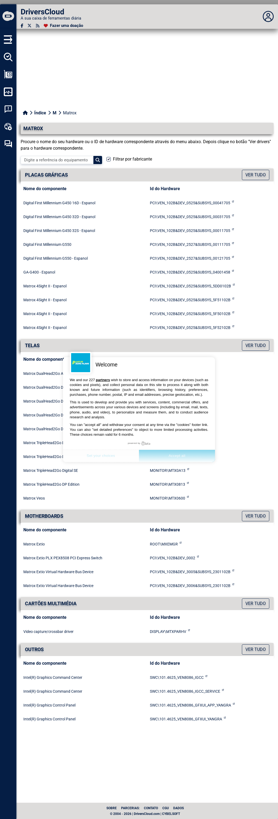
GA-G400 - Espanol (39, 272)
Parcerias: (130, 808)
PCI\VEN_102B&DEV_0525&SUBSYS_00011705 (190, 230)
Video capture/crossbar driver (48, 631)
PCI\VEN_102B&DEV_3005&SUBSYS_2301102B (190, 572)
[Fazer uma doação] (63, 26)
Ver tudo (255, 174)
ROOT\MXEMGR (164, 544)
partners (103, 380)
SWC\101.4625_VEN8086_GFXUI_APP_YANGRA (190, 705)
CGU (165, 808)
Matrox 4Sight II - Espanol (45, 286)
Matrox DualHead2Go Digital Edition (53, 387)
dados (178, 808)
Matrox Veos (34, 498)
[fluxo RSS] (37, 26)
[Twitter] (29, 26)
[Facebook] (22, 26)
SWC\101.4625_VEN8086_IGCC (177, 677)
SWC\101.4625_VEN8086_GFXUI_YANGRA (186, 719)
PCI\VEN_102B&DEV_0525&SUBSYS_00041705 (190, 203)
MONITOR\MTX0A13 (167, 470)
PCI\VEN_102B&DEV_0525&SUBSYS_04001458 (190, 272)
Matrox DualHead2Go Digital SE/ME (53, 415)
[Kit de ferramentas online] (8, 126)
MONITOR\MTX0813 (167, 484)
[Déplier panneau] (268, 16)
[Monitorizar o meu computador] (8, 91)
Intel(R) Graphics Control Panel (49, 705)
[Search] (97, 160)
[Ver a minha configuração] (8, 74)
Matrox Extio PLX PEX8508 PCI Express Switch (62, 558)
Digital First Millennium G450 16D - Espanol (59, 203)
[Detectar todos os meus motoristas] (8, 57)
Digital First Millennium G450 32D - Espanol (59, 217)
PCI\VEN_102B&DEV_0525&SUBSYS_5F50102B (190, 314)
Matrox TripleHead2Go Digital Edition (54, 443)
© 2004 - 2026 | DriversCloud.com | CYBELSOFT (145, 814)
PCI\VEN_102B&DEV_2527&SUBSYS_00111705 (190, 244)
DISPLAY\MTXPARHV (168, 631)
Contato (151, 808)
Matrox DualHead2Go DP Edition (50, 429)
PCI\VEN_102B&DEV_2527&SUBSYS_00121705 (190, 258)
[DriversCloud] (8, 16)
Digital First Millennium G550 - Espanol (55, 258)
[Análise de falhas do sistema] (8, 109)
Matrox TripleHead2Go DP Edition (51, 484)
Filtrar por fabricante (132, 159)
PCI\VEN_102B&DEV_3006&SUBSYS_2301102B (190, 585)
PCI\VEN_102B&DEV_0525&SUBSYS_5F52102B (190, 327)
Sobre (111, 808)
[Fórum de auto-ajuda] (8, 144)
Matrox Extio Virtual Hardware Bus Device (58, 572)
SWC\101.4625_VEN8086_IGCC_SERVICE (185, 691)
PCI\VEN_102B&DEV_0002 (172, 558)
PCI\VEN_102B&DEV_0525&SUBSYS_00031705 (190, 217)
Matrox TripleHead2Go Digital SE (50, 470)
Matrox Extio (34, 544)
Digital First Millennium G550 (47, 244)
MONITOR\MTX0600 (167, 498)
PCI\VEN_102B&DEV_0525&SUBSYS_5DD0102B (190, 286)
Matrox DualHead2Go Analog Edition (54, 373)
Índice (40, 112)
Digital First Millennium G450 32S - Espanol (59, 230)
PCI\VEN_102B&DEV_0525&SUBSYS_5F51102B (190, 300)
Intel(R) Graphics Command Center (52, 677)
